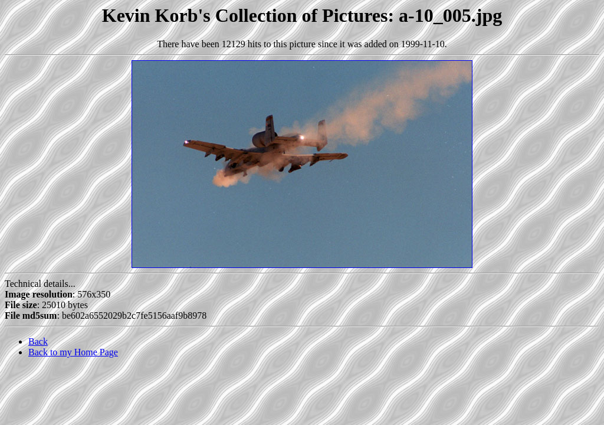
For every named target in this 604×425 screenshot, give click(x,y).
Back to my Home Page (73, 352)
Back (38, 341)
